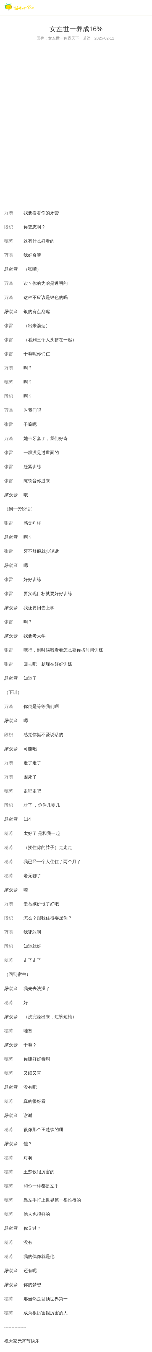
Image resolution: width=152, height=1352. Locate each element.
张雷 (8, 325)
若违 (87, 38)
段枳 (8, 227)
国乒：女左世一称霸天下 (57, 38)
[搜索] (134, 7)
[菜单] (146, 7)
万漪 (8, 212)
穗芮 (8, 241)
